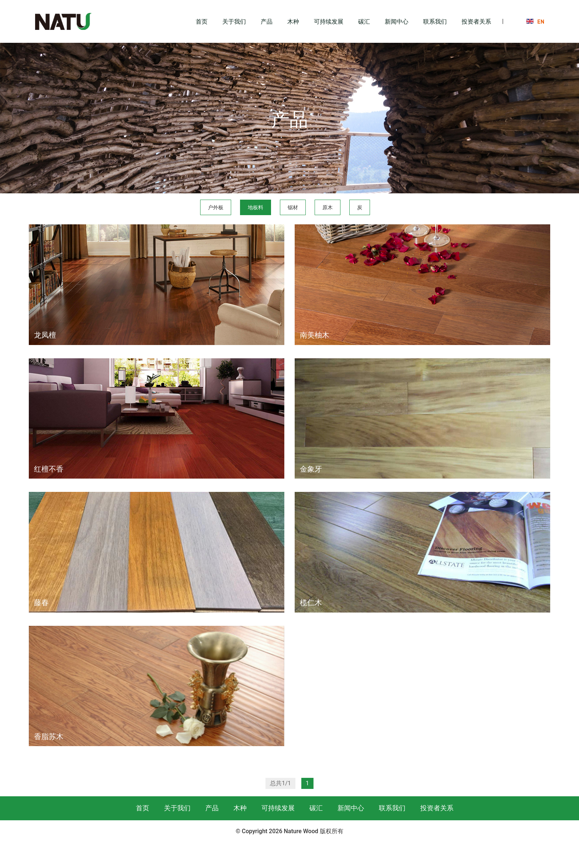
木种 (293, 21)
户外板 (215, 207)
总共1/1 (280, 783)
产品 (267, 21)
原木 (327, 207)
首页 (202, 21)
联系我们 (435, 21)
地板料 (255, 207)
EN (540, 21)
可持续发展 (328, 21)
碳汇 (364, 21)
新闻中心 (396, 21)
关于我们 (234, 21)
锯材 (293, 207)
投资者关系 (476, 21)
